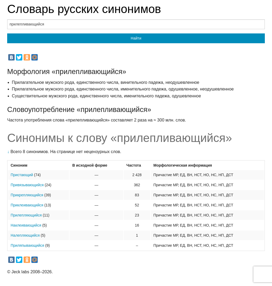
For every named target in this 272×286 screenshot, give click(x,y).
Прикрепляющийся (27, 195)
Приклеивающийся (27, 205)
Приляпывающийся (27, 245)
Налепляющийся (25, 235)
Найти (136, 38)
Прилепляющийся (26, 215)
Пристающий (22, 175)
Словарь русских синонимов (84, 8)
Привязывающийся (27, 185)
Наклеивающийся (26, 225)
